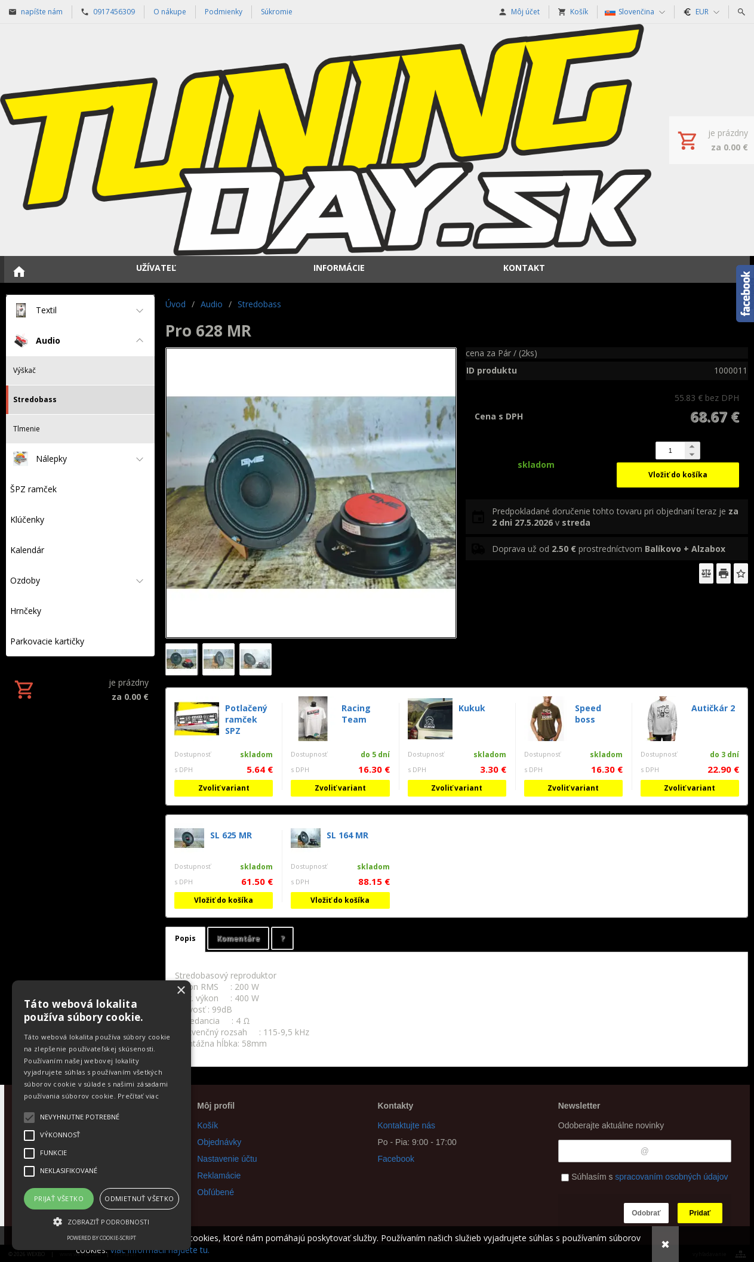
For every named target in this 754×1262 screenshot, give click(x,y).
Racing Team (356, 713)
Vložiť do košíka (677, 475)
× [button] (180, 990)
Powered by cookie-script (101, 1238)
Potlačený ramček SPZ (246, 719)
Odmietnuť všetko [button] (139, 1198)
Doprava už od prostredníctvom (608, 548)
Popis (185, 938)
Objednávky (219, 1142)
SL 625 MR (231, 835)
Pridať (700, 1213)
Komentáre (238, 938)
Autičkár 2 (713, 708)
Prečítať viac (138, 1095)
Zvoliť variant (224, 788)
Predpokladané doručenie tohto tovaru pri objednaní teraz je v (615, 516)
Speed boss (588, 713)
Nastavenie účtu (227, 1159)
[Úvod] (325, 140)
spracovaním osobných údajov (671, 1176)
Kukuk (471, 708)
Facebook (396, 1159)
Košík (207, 1125)
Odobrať (646, 1213)
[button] (101, 1220)
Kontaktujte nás (407, 1125)
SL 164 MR (347, 835)
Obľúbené (215, 1192)
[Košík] (711, 140)
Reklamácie (219, 1175)
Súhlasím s (644, 1176)
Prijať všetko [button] (59, 1198)
